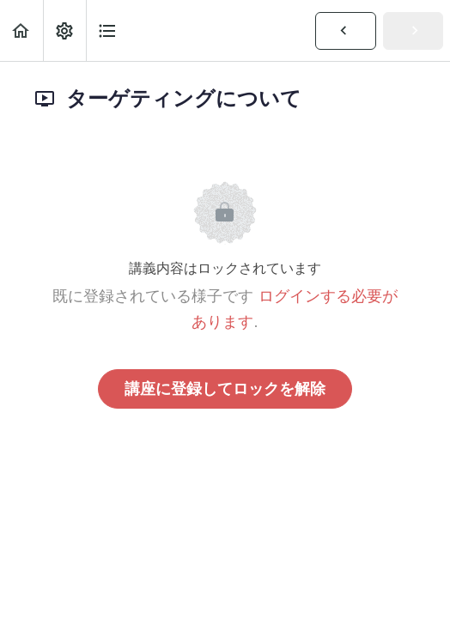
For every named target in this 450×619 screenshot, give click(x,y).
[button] (21, 30)
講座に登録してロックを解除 (225, 388)
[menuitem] (64, 30)
